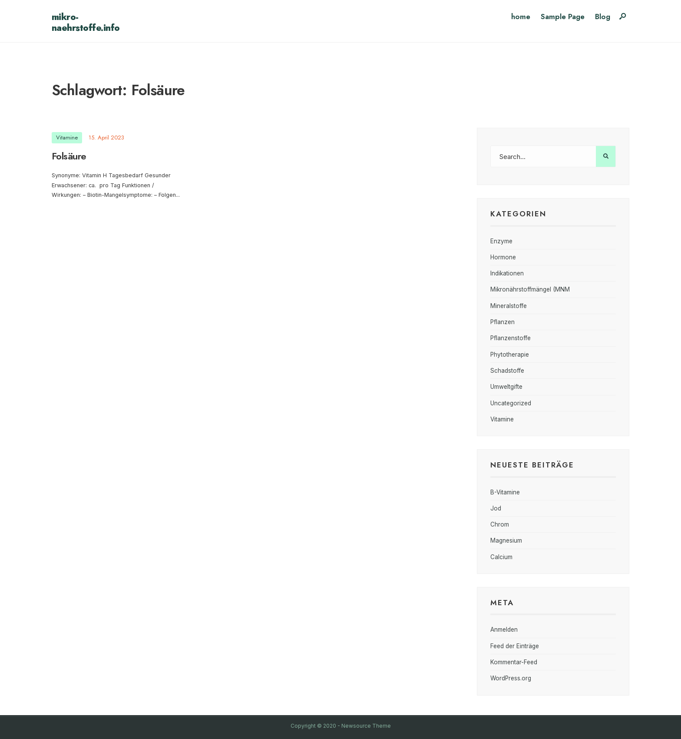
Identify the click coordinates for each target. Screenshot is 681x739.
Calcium (501, 556)
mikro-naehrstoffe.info (86, 22)
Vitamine (67, 137)
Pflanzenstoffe (510, 338)
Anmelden (504, 629)
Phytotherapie (509, 354)
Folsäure (69, 156)
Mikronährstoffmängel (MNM (530, 289)
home (520, 16)
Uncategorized (510, 403)
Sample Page (563, 16)
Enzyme (501, 241)
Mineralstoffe (508, 305)
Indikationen (507, 273)
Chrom (499, 524)
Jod (495, 508)
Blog (602, 16)
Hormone (503, 257)
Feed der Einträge (514, 646)
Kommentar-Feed (513, 662)
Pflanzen (502, 321)
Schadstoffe (507, 370)
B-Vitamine (505, 492)
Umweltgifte (506, 386)
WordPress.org (510, 678)
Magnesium (506, 540)
